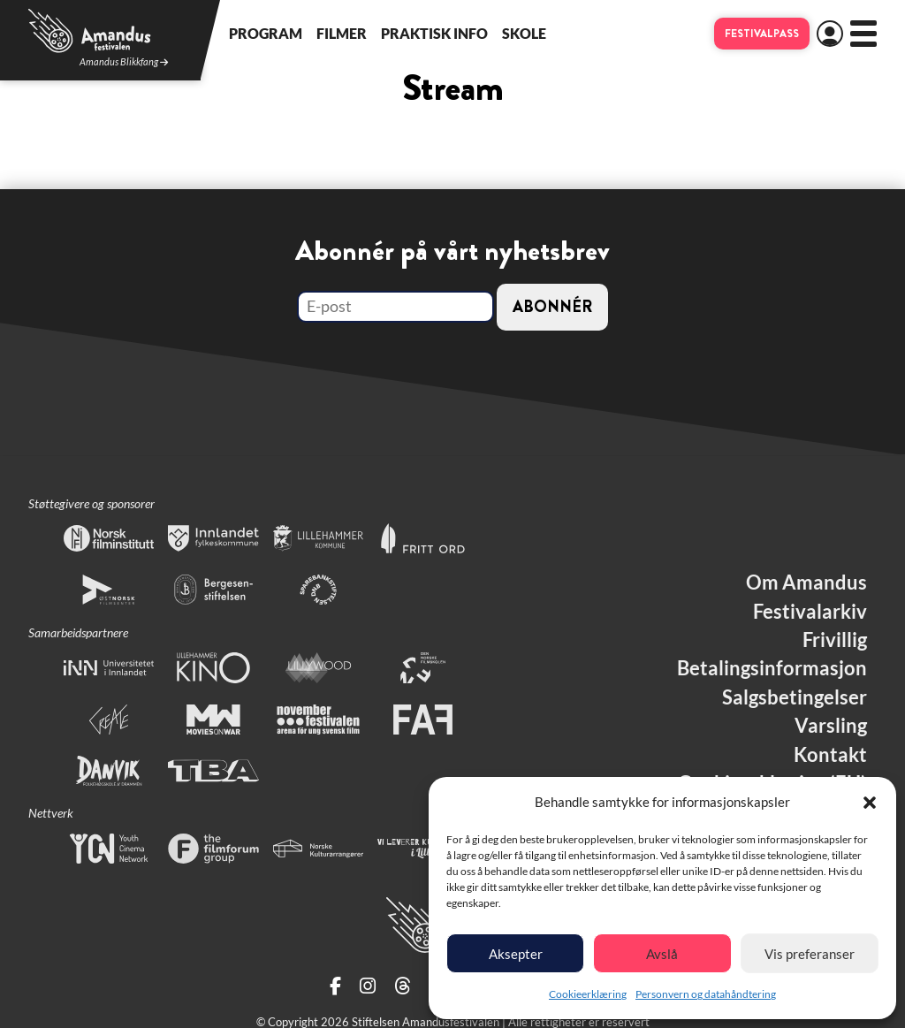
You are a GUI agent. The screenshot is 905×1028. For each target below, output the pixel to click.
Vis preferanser (809, 954)
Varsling (831, 725)
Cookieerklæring (588, 994)
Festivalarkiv (810, 611)
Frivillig (834, 639)
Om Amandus (806, 582)
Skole (524, 33)
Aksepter (516, 954)
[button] (869, 802)
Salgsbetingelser (794, 697)
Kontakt (830, 754)
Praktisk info (434, 33)
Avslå (662, 954)
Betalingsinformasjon (772, 668)
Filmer (341, 33)
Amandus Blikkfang (124, 62)
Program (265, 33)
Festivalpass (762, 34)
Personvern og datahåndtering (705, 994)
